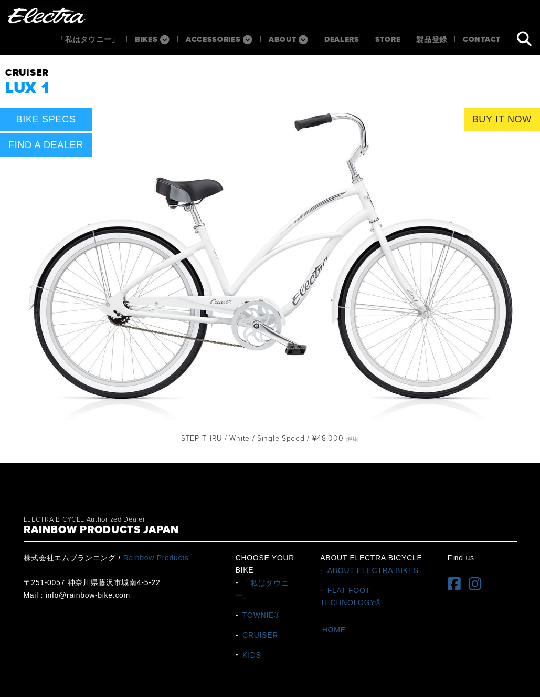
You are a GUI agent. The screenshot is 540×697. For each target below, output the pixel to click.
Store (388, 39)
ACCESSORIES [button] (219, 39)
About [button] (289, 39)
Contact (482, 39)
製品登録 (431, 39)
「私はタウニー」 (88, 39)
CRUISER (260, 635)
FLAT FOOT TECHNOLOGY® (350, 596)
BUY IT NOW (502, 119)
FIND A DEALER (45, 145)
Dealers (341, 39)
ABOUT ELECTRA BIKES (373, 570)
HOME (334, 630)
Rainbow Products (156, 558)
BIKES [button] (152, 39)
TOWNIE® (261, 615)
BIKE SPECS (46, 119)
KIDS (251, 654)
